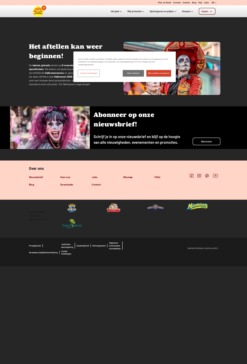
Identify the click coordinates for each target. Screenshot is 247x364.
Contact (177, 2)
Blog (194, 2)
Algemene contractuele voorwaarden (115, 343)
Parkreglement (99, 343)
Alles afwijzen (133, 73)
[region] (124, 67)
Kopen (207, 11)
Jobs (206, 2)
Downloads (66, 282)
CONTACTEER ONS (195, 346)
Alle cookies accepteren (158, 73)
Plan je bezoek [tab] (136, 11)
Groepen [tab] (188, 11)
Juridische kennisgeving (67, 343)
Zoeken (186, 2)
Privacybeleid (35, 343)
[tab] (207, 11)
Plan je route (164, 2)
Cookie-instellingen (66, 350)
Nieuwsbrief (36, 274)
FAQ (200, 2)
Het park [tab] (116, 11)
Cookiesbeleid (83, 343)
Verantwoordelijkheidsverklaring (43, 350)
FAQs (157, 274)
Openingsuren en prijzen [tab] (163, 11)
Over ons (65, 274)
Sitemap (128, 274)
